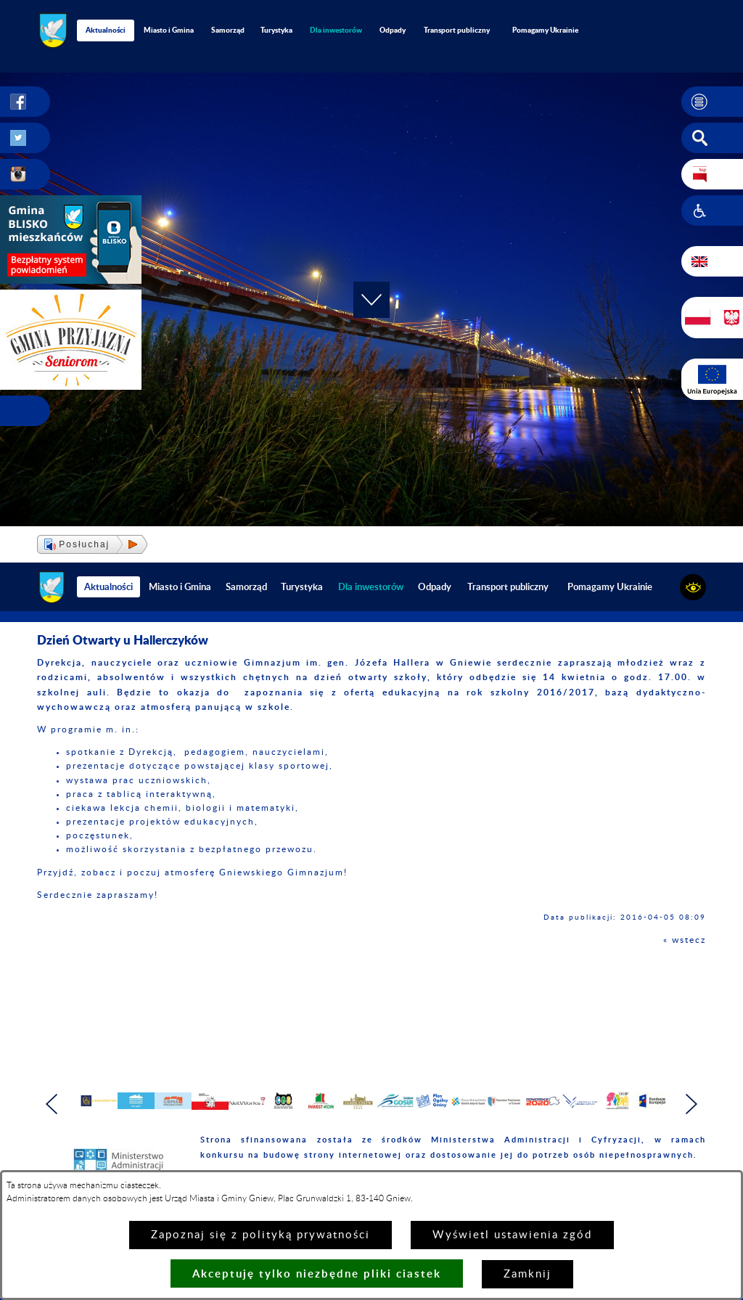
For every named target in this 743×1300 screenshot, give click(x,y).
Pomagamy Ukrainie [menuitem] (545, 30)
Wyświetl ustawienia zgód (512, 1235)
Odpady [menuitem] (392, 30)
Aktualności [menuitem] (106, 30)
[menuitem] (336, 30)
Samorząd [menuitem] (228, 30)
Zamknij (527, 1274)
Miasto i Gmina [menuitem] (169, 30)
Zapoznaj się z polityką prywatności (260, 1235)
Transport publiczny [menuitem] (457, 30)
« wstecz (684, 940)
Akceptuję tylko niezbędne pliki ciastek (316, 1273)
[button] (712, 101)
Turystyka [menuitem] (276, 30)
